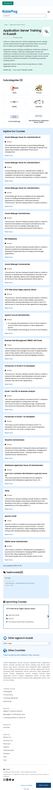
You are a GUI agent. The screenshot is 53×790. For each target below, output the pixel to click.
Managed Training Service (14, 714)
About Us (7, 737)
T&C (5, 760)
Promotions (8, 695)
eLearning (7, 701)
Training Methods (10, 698)
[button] (47, 616)
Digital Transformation (12, 711)
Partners (7, 744)
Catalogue (7, 691)
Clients (6, 747)
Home (6, 24)
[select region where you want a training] (26, 643)
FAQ (5, 757)
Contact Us (8, 3)
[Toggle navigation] (48, 11)
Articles (6, 727)
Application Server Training (17, 24)
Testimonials (8, 750)
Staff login (26, 789)
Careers (6, 754)
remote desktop (43, 54)
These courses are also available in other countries (21, 655)
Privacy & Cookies (26, 785)
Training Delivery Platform (14, 718)
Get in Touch (43, 785)
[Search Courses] (24, 15)
